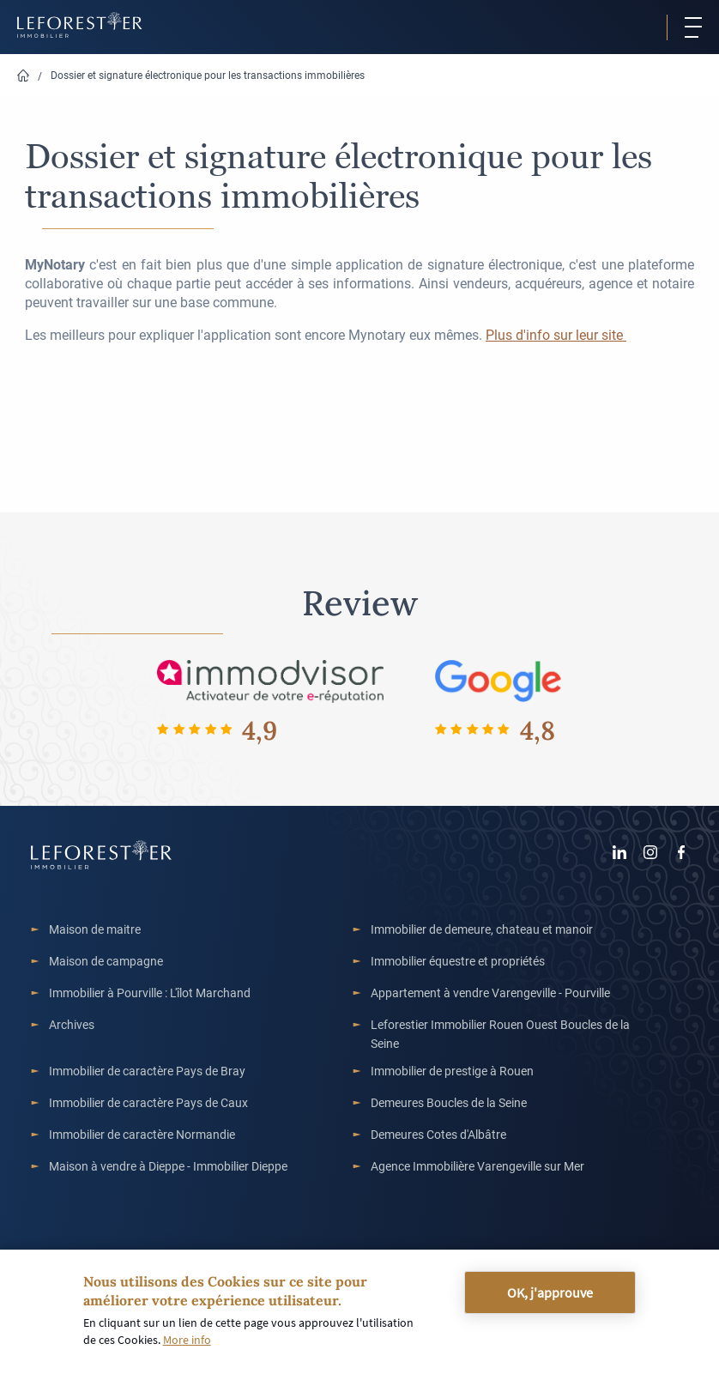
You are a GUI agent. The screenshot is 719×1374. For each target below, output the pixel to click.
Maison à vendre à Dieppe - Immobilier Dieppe (168, 1166)
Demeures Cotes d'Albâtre (438, 1134)
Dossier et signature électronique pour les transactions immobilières (208, 75)
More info (187, 1340)
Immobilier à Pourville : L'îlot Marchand (150, 992)
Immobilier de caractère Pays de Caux (148, 1102)
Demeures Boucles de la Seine (449, 1102)
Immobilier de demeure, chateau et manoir (482, 929)
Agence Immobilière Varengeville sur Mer (477, 1166)
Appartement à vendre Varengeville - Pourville (490, 992)
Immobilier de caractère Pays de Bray (147, 1070)
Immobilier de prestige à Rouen (452, 1070)
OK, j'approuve (550, 1292)
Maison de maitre (95, 929)
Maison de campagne (106, 961)
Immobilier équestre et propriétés (458, 961)
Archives (71, 1024)
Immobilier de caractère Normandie (142, 1134)
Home (23, 76)
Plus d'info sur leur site (556, 334)
